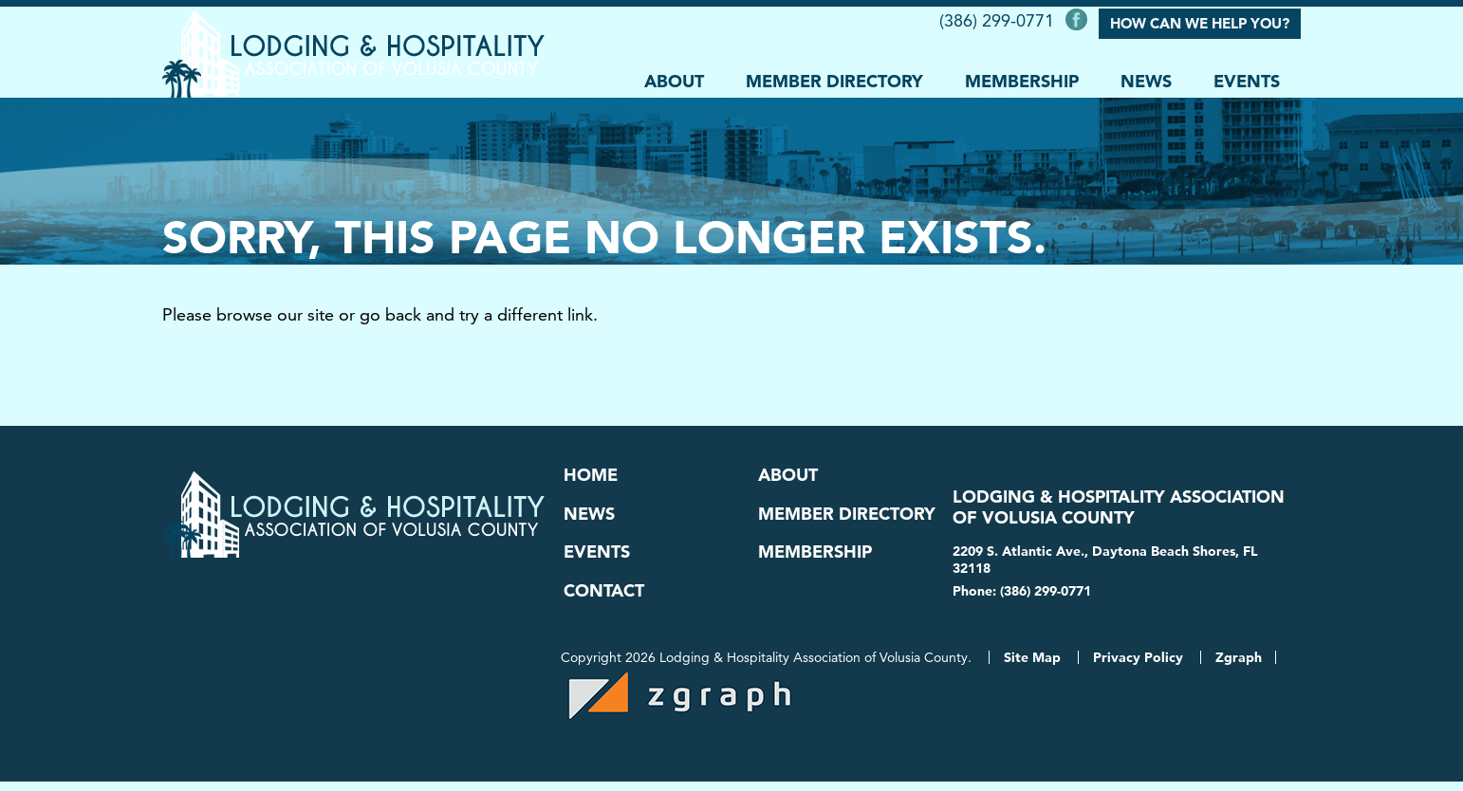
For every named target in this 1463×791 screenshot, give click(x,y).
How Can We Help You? (1199, 21)
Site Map (1032, 666)
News (1146, 77)
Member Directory (834, 77)
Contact (604, 596)
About (674, 77)
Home (591, 474)
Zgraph (1238, 666)
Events (1246, 77)
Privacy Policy (1138, 666)
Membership (1022, 77)
